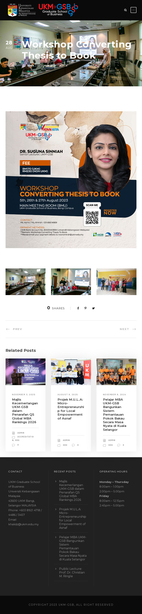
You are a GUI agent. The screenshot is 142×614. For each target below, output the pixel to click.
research (50, 65)
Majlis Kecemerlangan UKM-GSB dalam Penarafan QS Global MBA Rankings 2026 (71, 491)
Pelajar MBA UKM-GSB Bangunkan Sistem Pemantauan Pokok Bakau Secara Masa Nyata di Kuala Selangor (114, 415)
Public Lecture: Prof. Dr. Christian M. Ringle (72, 572)
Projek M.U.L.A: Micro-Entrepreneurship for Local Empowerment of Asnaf (71, 409)
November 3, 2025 (23, 394)
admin (30, 65)
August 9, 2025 (68, 394)
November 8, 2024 (114, 394)
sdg (17, 440)
